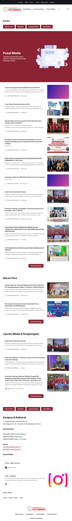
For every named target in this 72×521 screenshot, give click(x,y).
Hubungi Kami (52, 514)
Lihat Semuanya (36, 266)
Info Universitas (38, 9)
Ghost (40, 518)
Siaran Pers (9, 27)
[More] (58, 9)
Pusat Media (51, 9)
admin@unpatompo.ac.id (12, 449)
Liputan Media (33, 27)
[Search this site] (67, 9)
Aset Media (47, 27)
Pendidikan (27, 9)
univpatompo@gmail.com (12, 447)
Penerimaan (19, 514)
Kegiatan (21, 27)
